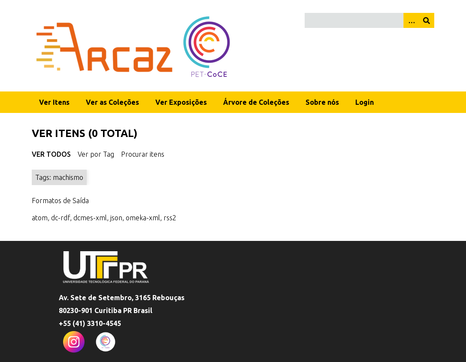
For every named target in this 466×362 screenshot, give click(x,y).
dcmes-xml (90, 218)
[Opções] (411, 20)
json (116, 218)
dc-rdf (60, 218)
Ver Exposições (181, 102)
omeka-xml (143, 218)
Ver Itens (54, 102)
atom (40, 218)
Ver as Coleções (112, 102)
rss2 (169, 218)
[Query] (369, 20)
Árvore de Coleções (256, 102)
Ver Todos (51, 154)
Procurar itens (142, 154)
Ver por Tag (96, 154)
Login (364, 102)
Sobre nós (322, 102)
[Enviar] (426, 20)
